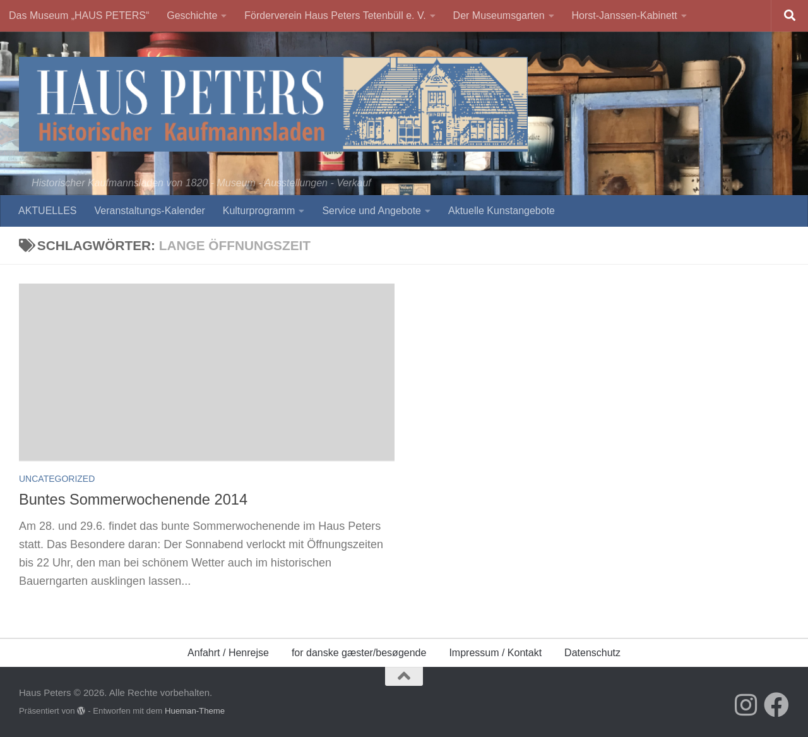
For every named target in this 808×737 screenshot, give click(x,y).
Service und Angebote (371, 210)
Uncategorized (57, 479)
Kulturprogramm (259, 210)
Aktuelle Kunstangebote (501, 210)
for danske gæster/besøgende (359, 652)
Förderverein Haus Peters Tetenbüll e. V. (334, 15)
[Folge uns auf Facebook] (776, 704)
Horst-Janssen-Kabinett (624, 15)
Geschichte (192, 15)
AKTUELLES (47, 210)
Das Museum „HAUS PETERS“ (79, 15)
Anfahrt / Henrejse (228, 652)
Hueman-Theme (195, 711)
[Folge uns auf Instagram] (746, 704)
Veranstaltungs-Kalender (149, 210)
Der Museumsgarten (499, 15)
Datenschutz (592, 652)
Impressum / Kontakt (495, 652)
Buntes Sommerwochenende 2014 (133, 499)
